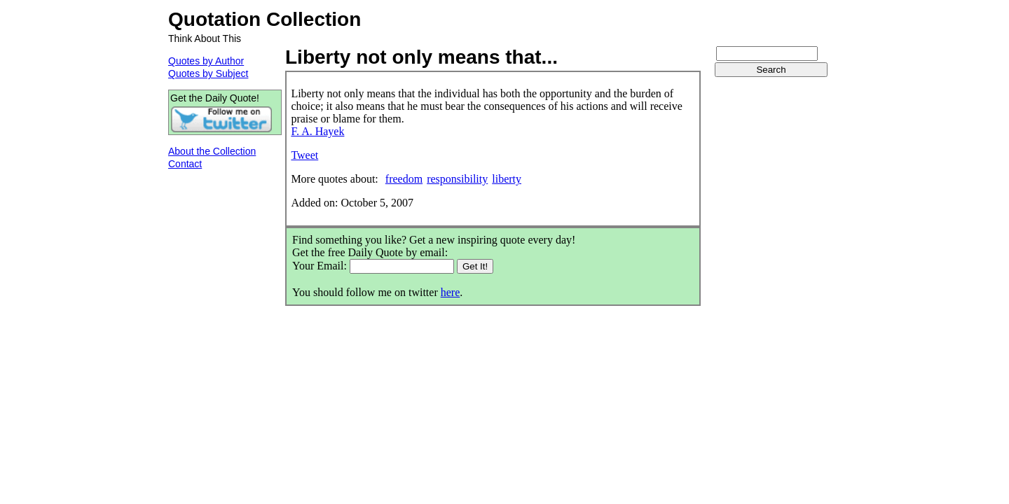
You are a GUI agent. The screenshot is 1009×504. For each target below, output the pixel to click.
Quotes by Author (206, 60)
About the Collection (212, 151)
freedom (404, 179)
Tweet (304, 155)
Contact (185, 163)
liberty (506, 179)
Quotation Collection (264, 19)
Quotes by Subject (208, 73)
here (450, 292)
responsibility (457, 179)
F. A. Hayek (317, 131)
